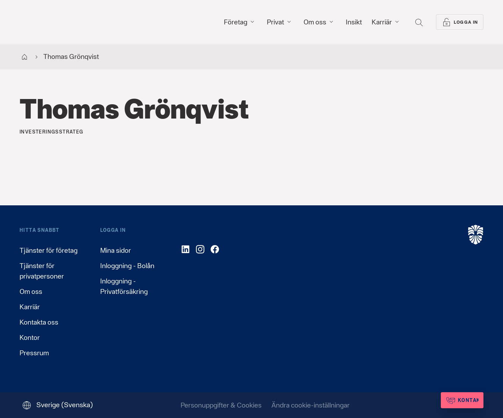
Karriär (30, 307)
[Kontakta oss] (451, 400)
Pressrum (34, 353)
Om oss (31, 291)
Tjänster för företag (49, 250)
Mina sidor (115, 250)
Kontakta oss (39, 322)
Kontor (30, 337)
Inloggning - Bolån (127, 265)
